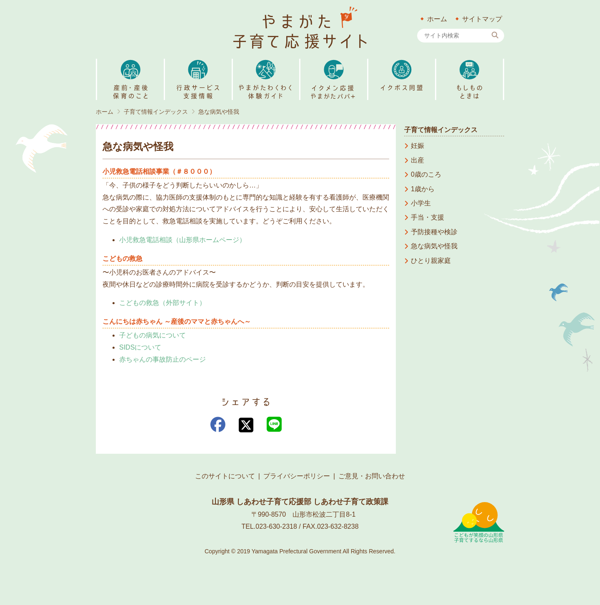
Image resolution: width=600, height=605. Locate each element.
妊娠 (417, 145)
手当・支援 (427, 217)
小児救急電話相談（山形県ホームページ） (182, 239)
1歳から (423, 188)
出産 (417, 160)
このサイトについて (225, 476)
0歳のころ (426, 174)
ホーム (437, 18)
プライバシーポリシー (296, 476)
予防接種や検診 (434, 231)
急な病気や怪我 (434, 246)
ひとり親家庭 (431, 260)
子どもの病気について (152, 335)
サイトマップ (482, 18)
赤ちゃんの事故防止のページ (162, 359)
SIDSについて (140, 347)
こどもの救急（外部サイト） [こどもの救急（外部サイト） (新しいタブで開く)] (162, 302)
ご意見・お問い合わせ (371, 476)
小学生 (421, 203)
